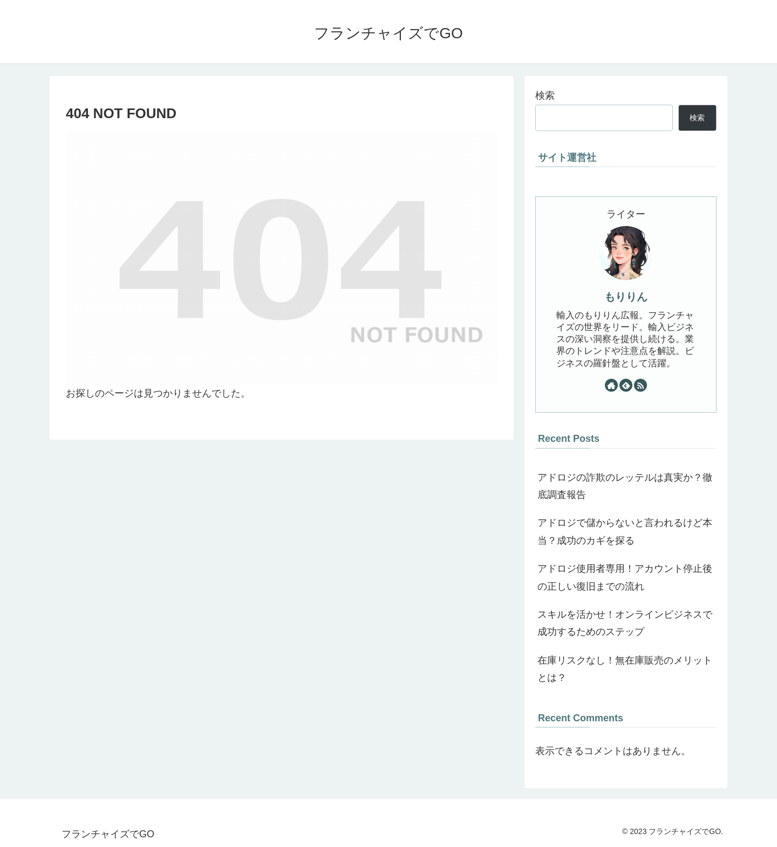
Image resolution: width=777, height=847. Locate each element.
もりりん (626, 297)
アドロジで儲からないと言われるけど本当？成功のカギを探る (624, 531)
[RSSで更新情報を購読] (640, 385)
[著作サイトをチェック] (611, 385)
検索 (545, 95)
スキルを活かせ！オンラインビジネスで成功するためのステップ (624, 623)
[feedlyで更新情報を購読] (625, 385)
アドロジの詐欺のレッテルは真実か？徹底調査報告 (624, 486)
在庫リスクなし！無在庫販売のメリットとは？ (624, 669)
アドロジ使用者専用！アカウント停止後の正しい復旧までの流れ (624, 577)
